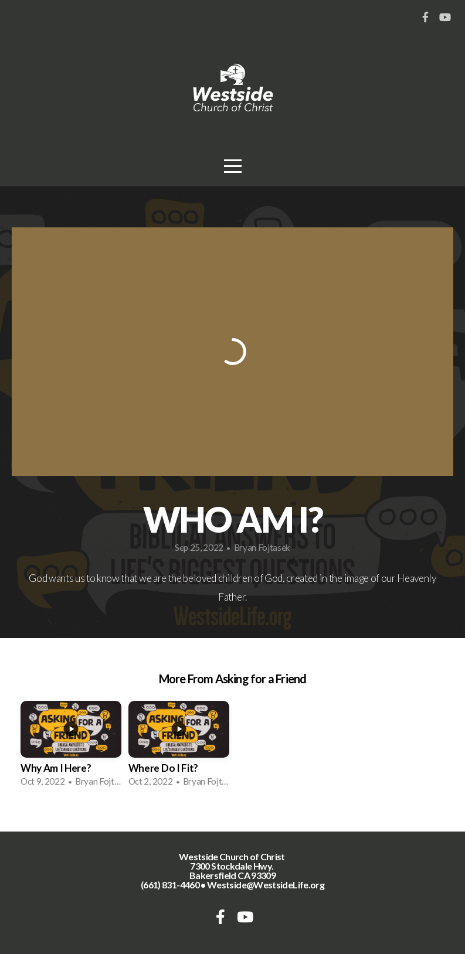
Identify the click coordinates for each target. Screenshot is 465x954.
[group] (71, 747)
